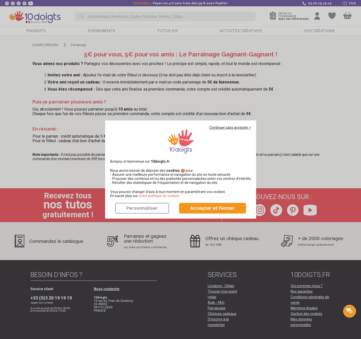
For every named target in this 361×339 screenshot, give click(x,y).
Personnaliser (142, 208)
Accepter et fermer (212, 208)
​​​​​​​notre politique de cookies (159, 196)
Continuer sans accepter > (230, 127)
